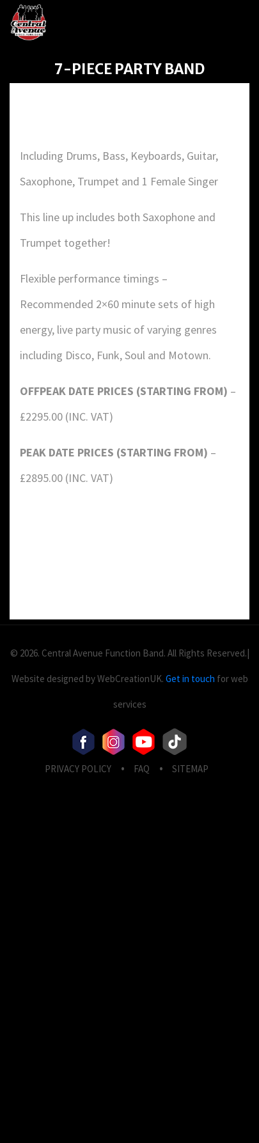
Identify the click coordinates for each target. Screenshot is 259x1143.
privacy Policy (78, 769)
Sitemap (190, 769)
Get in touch (190, 679)
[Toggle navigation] (220, 22)
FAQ (142, 769)
